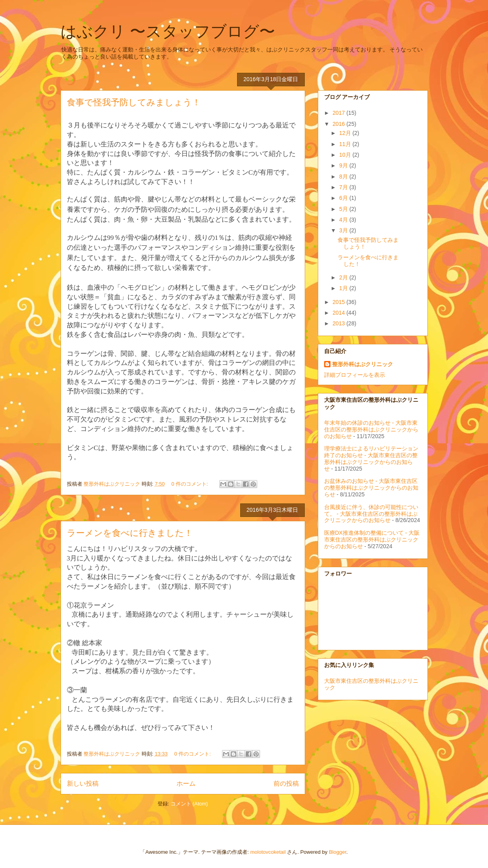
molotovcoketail (268, 852)
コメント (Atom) (189, 804)
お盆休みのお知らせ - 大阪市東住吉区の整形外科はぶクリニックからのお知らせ (371, 488)
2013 (339, 323)
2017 (339, 113)
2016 (339, 124)
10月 (345, 155)
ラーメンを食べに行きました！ (130, 533)
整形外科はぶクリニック (362, 364)
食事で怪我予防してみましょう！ (134, 102)
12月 (345, 133)
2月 (344, 277)
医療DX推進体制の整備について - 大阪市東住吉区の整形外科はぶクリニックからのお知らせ (372, 539)
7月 (344, 187)
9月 (344, 165)
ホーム (186, 783)
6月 (344, 198)
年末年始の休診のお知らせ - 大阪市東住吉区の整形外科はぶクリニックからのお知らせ (371, 429)
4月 (344, 220)
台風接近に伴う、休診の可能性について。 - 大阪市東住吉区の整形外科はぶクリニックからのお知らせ (371, 514)
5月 (344, 209)
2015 (339, 302)
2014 (339, 313)
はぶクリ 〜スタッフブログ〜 (168, 31)
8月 (344, 176)
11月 (345, 144)
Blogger (337, 852)
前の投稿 (286, 783)
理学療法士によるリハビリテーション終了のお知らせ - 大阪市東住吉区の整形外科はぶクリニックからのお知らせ (371, 458)
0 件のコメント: (190, 484)
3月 (344, 230)
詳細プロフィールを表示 (354, 375)
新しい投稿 (83, 783)
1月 (344, 288)
